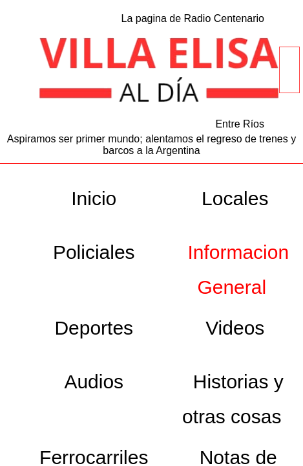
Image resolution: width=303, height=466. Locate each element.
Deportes (93, 327)
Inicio (93, 198)
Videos (234, 327)
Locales (235, 198)
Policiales (94, 252)
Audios (93, 381)
